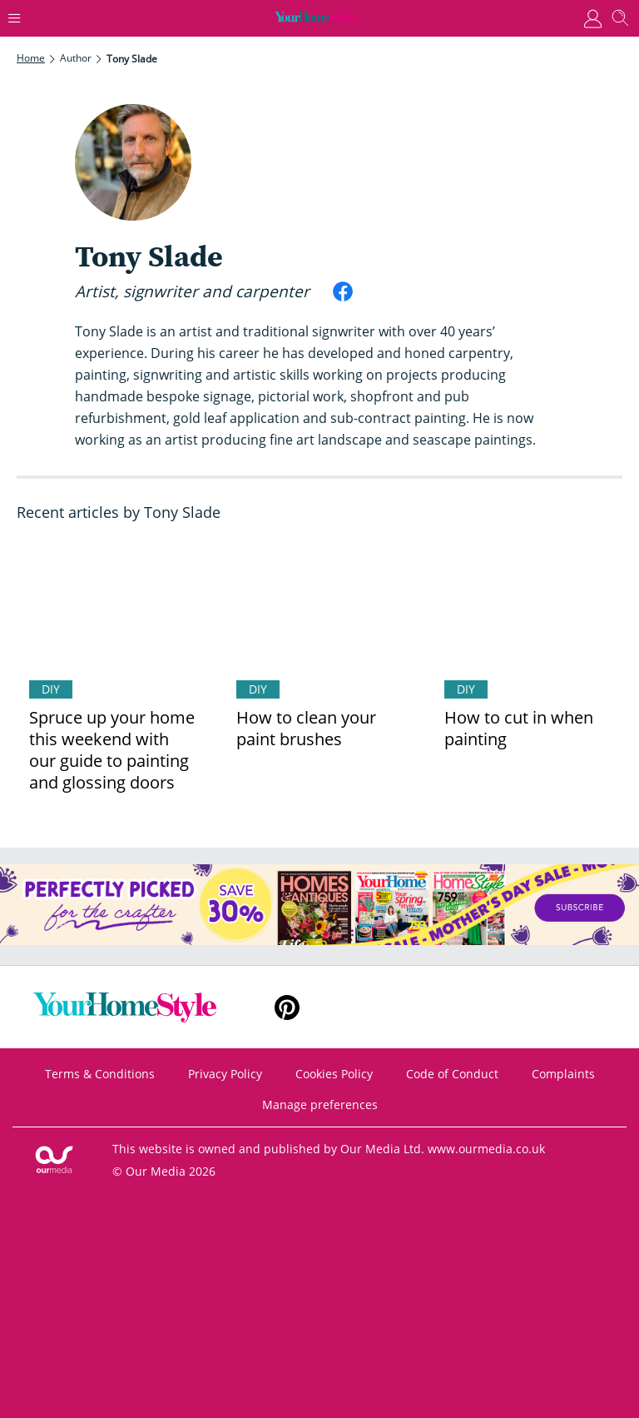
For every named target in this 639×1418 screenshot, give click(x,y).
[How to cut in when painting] (527, 604)
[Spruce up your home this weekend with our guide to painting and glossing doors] (112, 604)
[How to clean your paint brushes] (319, 604)
